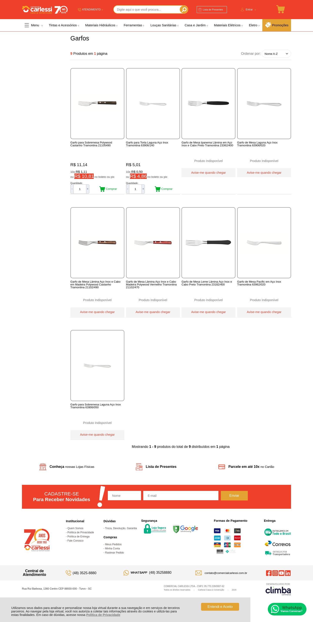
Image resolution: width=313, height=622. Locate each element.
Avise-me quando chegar (208, 172)
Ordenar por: (251, 53)
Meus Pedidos (113, 551)
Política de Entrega (78, 543)
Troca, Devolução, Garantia (121, 535)
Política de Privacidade (103, 615)
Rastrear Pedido (114, 559)
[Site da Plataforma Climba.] (278, 596)
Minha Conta (112, 555)
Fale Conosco (75, 547)
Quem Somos (75, 535)
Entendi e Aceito (220, 607)
